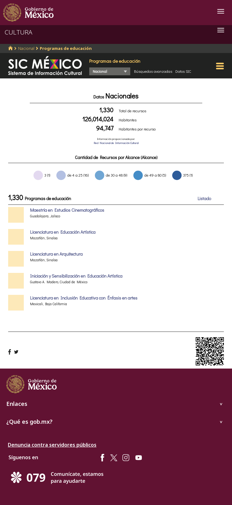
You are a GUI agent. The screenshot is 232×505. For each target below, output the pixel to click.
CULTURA (18, 32)
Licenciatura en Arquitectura (56, 254)
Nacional (26, 48)
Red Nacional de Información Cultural (116, 143)
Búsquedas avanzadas (153, 71)
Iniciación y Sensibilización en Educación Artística (76, 276)
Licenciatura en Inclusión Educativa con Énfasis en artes (83, 298)
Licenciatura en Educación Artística (62, 232)
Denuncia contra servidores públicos (52, 444)
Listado (204, 198)
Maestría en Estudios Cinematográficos (67, 210)
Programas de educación (66, 48)
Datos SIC (183, 71)
